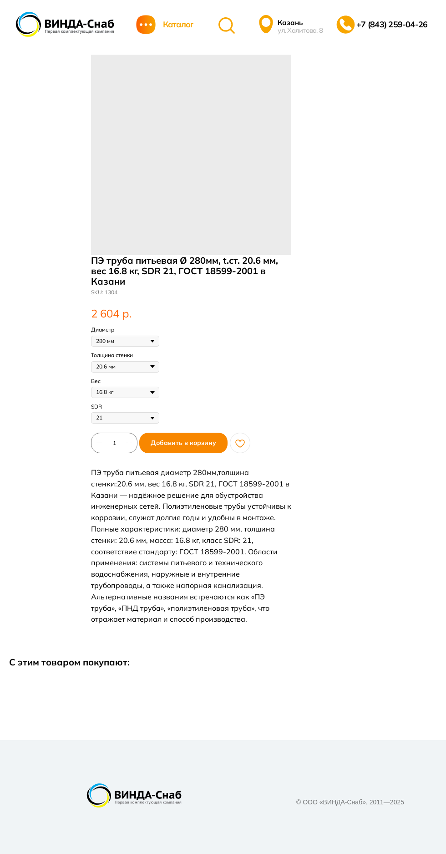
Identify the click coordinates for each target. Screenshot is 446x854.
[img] (64, 24)
